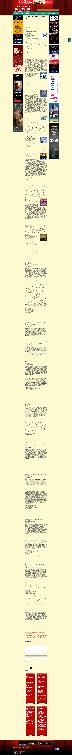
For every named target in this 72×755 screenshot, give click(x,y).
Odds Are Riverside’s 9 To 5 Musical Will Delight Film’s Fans (41, 676)
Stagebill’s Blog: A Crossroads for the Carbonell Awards (41, 709)
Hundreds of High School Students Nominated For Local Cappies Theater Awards (30, 684)
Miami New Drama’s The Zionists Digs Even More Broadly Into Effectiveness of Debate (41, 686)
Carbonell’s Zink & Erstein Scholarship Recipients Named (29, 676)
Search (28, 747)
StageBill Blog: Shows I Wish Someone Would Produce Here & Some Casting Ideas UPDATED (42, 721)
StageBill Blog (35, 13)
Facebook (56, 749)
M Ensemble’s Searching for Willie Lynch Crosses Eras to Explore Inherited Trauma (42, 681)
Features (27, 13)
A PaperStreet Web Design (17, 753)
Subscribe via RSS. (21, 752)
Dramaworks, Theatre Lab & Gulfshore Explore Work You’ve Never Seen (30, 694)
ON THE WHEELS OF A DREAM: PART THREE (30, 718)
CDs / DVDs (33, 632)
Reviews (16, 13)
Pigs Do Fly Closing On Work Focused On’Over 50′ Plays (30, 698)
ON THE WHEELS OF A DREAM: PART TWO (30, 721)
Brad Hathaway (42, 632)
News (22, 13)
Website (26, 661)
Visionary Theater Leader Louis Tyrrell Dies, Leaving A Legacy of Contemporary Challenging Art (30, 689)
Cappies (48, 13)
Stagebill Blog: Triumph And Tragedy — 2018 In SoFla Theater (42, 717)
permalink (30, 633)
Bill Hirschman (36, 20)
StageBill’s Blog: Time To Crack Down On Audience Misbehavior (42, 725)
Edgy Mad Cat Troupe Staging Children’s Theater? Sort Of (42, 636)
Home (14, 747)
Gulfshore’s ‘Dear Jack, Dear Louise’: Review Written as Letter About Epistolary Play (41, 691)
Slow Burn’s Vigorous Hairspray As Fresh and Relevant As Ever (42, 694)
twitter (58, 749)
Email (26, 658)
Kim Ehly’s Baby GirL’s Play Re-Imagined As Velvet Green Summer (30, 709)
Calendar (54, 13)
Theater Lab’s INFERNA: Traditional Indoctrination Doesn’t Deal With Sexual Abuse (42, 699)
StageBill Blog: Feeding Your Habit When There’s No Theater (41, 712)
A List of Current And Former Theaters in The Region (30, 715)
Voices (42, 13)
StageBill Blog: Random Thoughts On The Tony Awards (42, 728)
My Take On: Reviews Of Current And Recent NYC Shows (30, 712)
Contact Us (24, 747)
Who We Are (18, 747)
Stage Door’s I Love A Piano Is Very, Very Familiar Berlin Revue (30, 636)
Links (21, 747)
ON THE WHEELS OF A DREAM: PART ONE (30, 723)
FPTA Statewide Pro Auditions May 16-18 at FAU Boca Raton (30, 680)
